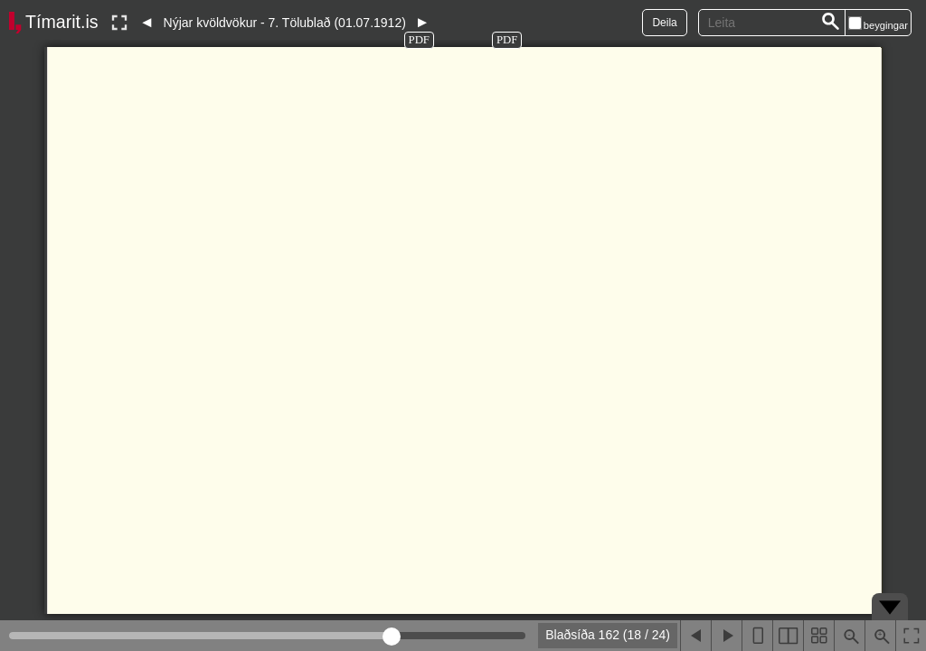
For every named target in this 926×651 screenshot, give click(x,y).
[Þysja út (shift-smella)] (849, 635)
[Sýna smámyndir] (818, 635)
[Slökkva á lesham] (119, 22)
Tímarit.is (62, 22)
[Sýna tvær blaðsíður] (787, 635)
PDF (419, 39)
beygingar (886, 25)
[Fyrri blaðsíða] (695, 635)
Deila (664, 22)
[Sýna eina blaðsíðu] (757, 635)
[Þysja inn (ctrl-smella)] (880, 635)
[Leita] (831, 22)
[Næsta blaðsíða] (726, 635)
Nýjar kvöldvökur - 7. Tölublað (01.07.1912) (285, 22)
